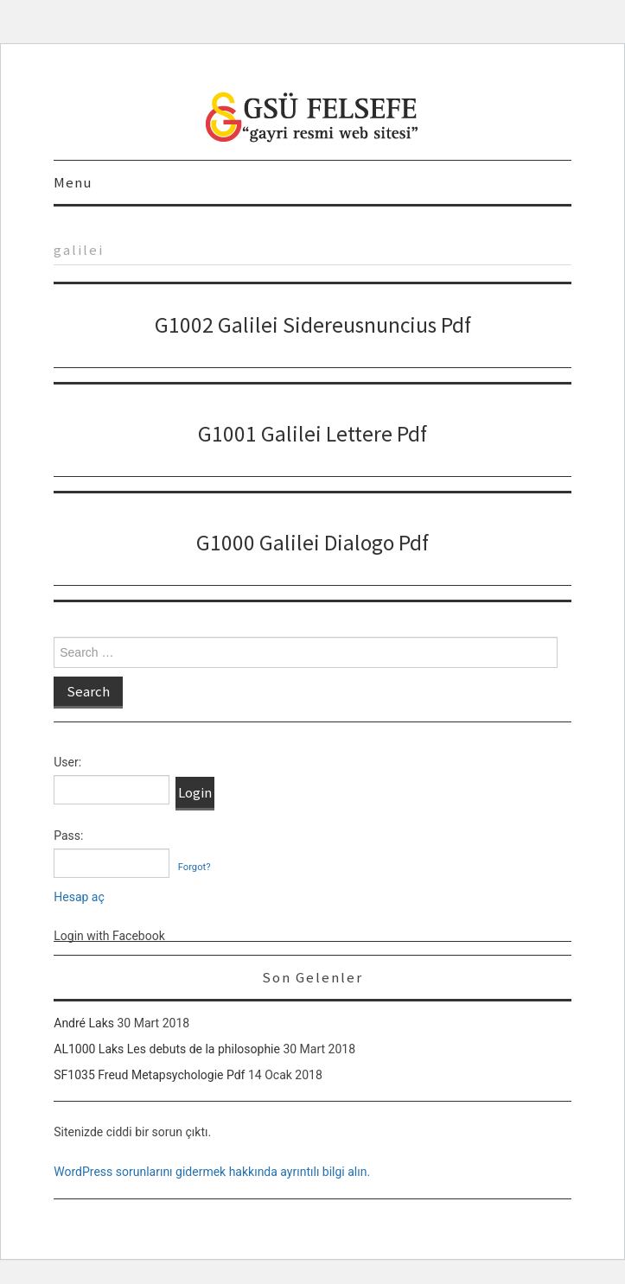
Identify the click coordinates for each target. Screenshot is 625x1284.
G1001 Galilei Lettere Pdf (312, 434)
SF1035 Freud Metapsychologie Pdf (149, 1075)
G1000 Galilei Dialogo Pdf (312, 542)
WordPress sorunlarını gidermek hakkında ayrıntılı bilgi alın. (212, 1172)
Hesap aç (79, 897)
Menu (73, 182)
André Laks (84, 1023)
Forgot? (194, 867)
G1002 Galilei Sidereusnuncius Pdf (313, 325)
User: (67, 762)
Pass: (68, 835)
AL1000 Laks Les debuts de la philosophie (167, 1049)
